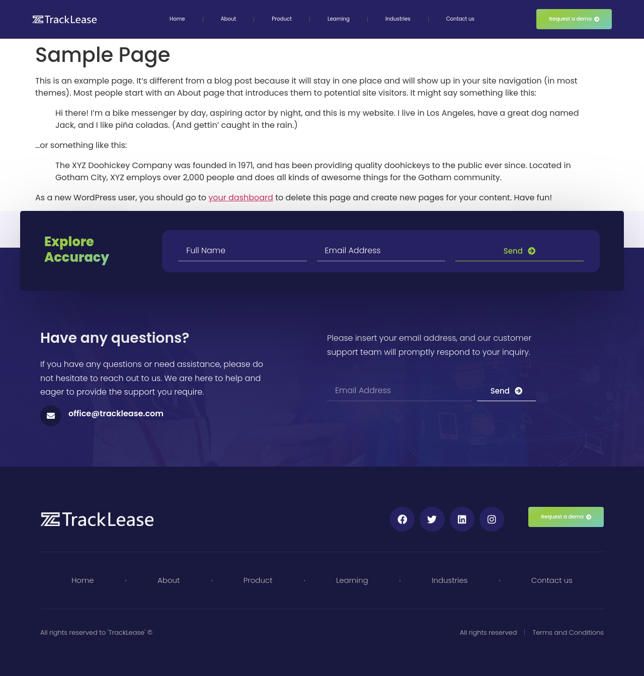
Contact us (460, 19)
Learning (339, 19)
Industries (398, 19)
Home (177, 19)
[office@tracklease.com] (50, 415)
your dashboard (240, 197)
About (228, 19)
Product (282, 19)
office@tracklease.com (116, 413)
